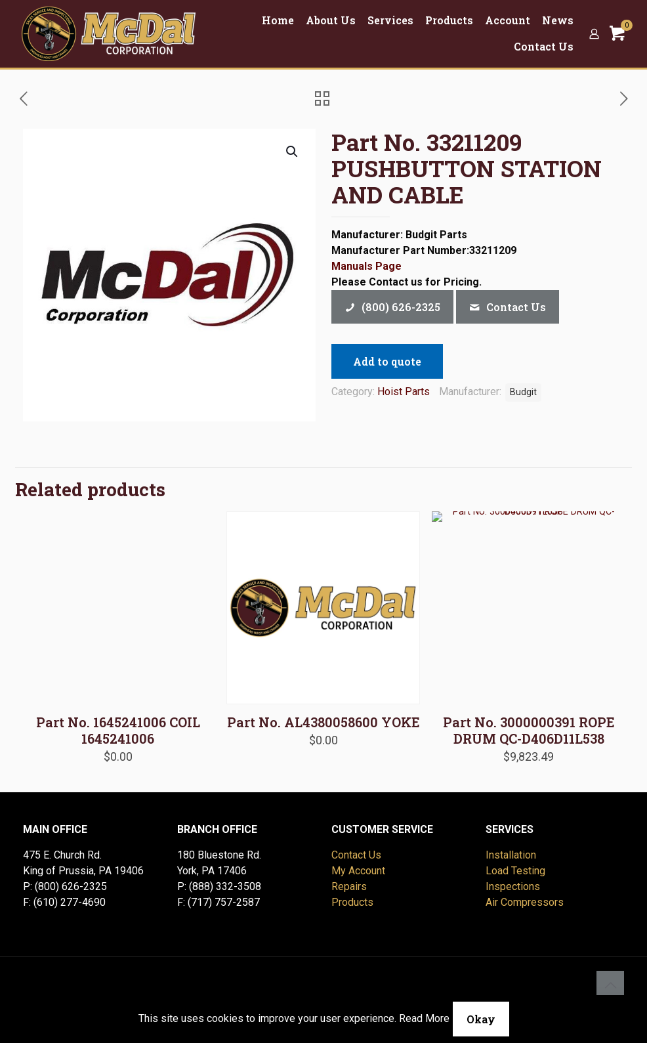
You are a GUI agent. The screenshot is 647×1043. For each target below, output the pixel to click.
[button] (293, 151)
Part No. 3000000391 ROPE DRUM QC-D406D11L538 (529, 730)
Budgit (523, 392)
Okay (481, 1019)
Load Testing (515, 870)
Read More (424, 1018)
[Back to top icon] (610, 984)
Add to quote (387, 361)
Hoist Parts (403, 391)
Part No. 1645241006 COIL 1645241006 (118, 730)
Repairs (349, 886)
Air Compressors (525, 902)
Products (352, 902)
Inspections (513, 886)
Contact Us (356, 855)
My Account (358, 870)
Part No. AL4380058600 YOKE (323, 722)
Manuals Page (366, 266)
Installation (511, 855)
